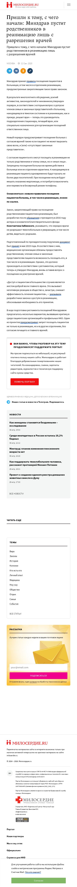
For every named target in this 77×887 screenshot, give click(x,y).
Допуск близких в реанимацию (48, 396)
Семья (13, 599)
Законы (13, 556)
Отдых (13, 594)
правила (31, 81)
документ (65, 241)
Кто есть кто (16, 570)
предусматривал (29, 322)
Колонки (14, 565)
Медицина (15, 580)
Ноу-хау (14, 584)
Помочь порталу (24, 381)
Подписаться (38, 675)
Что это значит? (33, 872)
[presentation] (38, 667)
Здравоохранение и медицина (20, 396)
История (14, 560)
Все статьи (15, 613)
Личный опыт (16, 575)
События (14, 603)
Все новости (16, 493)
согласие (33, 682)
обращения (33, 217)
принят (15, 245)
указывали (55, 294)
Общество (15, 589)
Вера (12, 551)
